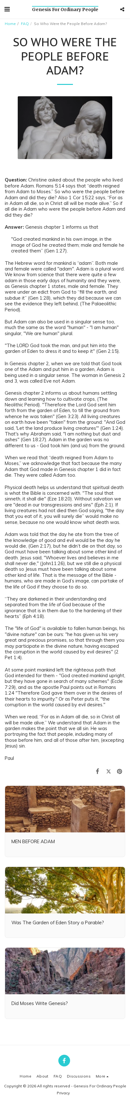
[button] (7, 9)
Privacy (63, 1093)
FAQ (25, 23)
